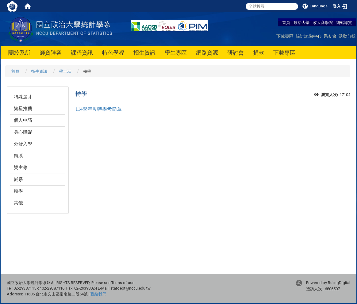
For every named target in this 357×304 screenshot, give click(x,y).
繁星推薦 (23, 108)
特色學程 (113, 52)
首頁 (286, 22)
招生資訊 (144, 52)
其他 (18, 203)
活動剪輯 (347, 36)
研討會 (235, 52)
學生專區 (176, 52)
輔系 (18, 179)
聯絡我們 (98, 294)
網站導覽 (344, 22)
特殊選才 (23, 97)
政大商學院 (323, 22)
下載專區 (285, 36)
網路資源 (207, 52)
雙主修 (21, 167)
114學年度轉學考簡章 (98, 109)
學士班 (65, 71)
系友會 (330, 36)
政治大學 (301, 22)
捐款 (258, 52)
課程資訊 (82, 52)
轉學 (18, 191)
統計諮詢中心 (308, 36)
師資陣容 (51, 52)
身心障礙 (23, 132)
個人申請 (23, 120)
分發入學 (23, 144)
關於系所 (19, 52)
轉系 (18, 156)
